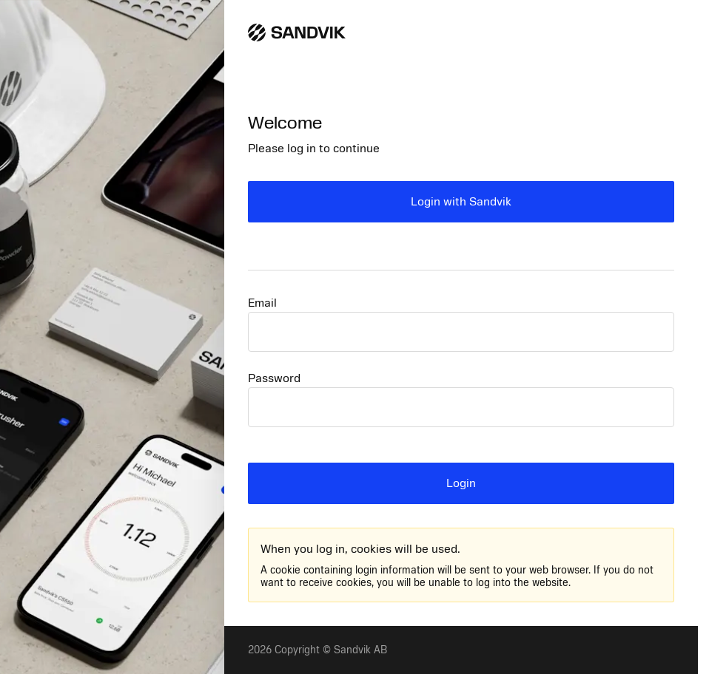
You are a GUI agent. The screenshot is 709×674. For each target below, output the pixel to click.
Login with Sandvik (461, 201)
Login (461, 483)
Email (262, 303)
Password (274, 378)
